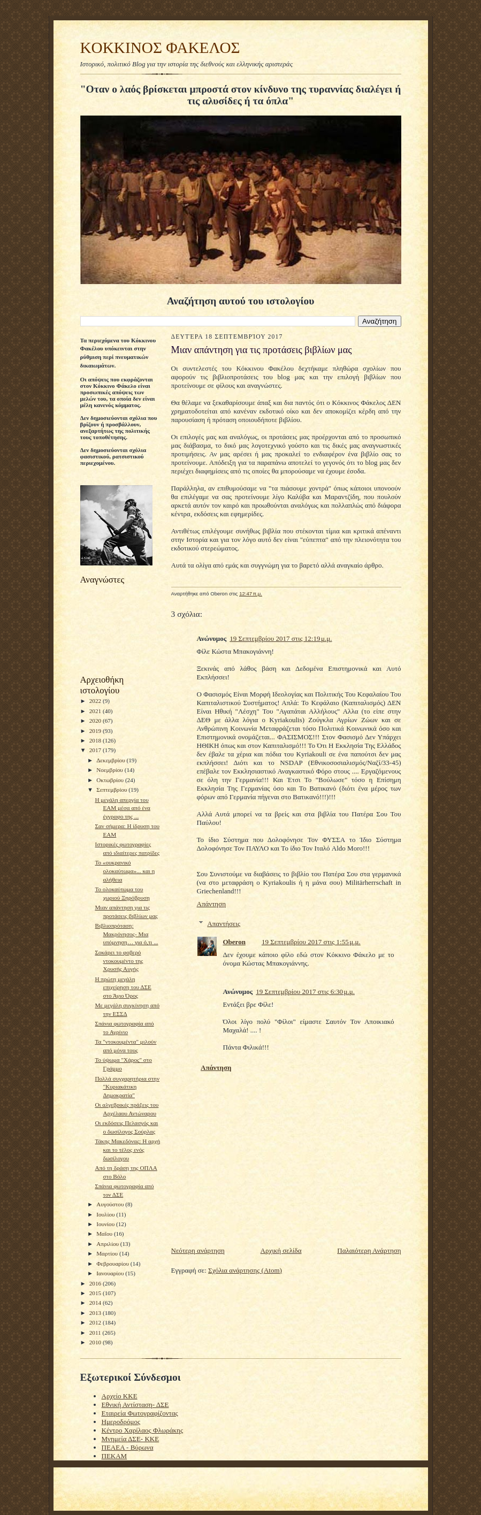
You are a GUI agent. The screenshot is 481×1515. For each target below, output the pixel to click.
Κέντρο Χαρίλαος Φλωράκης (143, 1430)
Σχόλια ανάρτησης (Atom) (245, 1270)
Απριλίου (108, 1244)
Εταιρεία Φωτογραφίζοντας (140, 1413)
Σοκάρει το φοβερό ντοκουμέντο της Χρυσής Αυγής (119, 960)
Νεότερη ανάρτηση (198, 1250)
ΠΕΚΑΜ (114, 1456)
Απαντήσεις (223, 924)
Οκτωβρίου (110, 780)
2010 (96, 1342)
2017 (96, 750)
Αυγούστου (110, 1204)
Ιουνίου (106, 1224)
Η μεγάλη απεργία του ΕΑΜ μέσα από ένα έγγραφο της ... (122, 808)
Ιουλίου (106, 1214)
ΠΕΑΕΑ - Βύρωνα (128, 1447)
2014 (96, 1302)
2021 (96, 711)
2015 (96, 1293)
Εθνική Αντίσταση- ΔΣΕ (135, 1405)
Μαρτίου (107, 1253)
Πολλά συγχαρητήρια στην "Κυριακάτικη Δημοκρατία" (127, 1086)
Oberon (234, 942)
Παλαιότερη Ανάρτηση (369, 1250)
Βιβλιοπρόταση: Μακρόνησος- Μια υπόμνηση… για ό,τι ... (126, 933)
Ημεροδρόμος (121, 1422)
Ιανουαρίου (110, 1273)
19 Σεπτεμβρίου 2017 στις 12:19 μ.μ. (281, 638)
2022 (96, 701)
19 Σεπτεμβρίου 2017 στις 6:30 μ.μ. (305, 992)
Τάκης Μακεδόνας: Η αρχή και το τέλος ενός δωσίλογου (127, 1149)
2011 (96, 1332)
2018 (96, 740)
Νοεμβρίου (110, 770)
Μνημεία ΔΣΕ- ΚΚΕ (130, 1439)
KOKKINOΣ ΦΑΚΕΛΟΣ (160, 47)
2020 (96, 720)
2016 (96, 1283)
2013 (96, 1313)
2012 (96, 1322)
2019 (96, 731)
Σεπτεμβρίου (112, 789)
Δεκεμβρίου (111, 760)
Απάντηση (211, 904)
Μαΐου (105, 1233)
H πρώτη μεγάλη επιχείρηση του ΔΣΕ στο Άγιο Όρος (123, 987)
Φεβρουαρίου (113, 1263)
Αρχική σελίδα (281, 1250)
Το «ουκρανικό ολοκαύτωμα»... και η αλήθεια (125, 870)
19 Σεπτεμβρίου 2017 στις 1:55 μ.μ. (311, 942)
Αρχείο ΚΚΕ (120, 1396)
